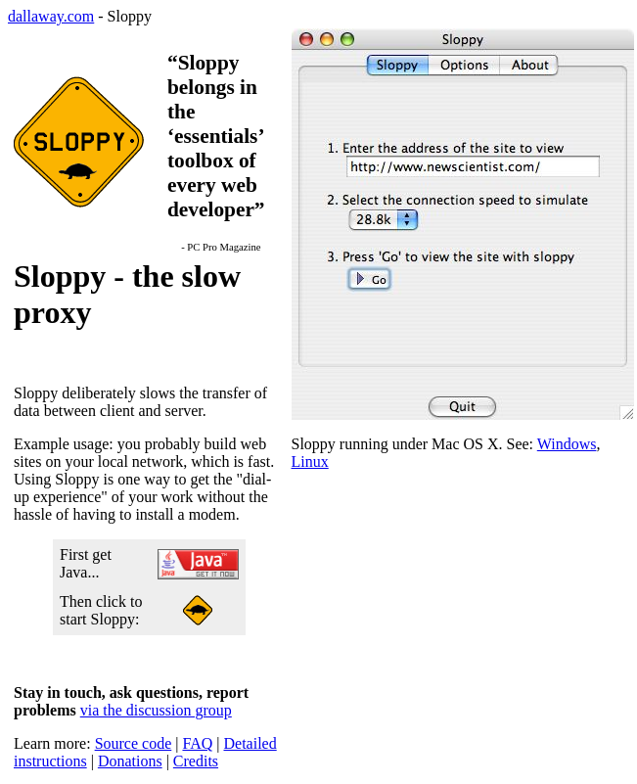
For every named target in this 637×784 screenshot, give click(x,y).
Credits (195, 761)
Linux (310, 461)
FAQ (197, 743)
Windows (567, 444)
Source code (133, 743)
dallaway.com (51, 16)
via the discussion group (156, 710)
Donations (130, 761)
